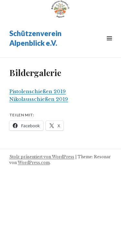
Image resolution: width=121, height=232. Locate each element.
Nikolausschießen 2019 (38, 99)
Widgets (109, 45)
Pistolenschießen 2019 (37, 91)
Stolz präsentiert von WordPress (41, 156)
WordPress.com (34, 162)
